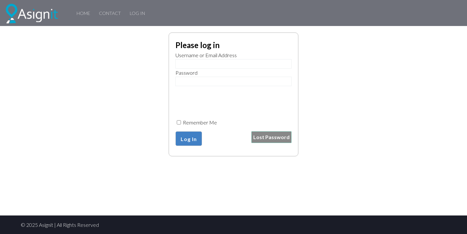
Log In (137, 13)
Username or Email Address (206, 55)
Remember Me (197, 122)
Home (83, 13)
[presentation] (224, 101)
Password (186, 73)
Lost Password (271, 137)
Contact (110, 13)
